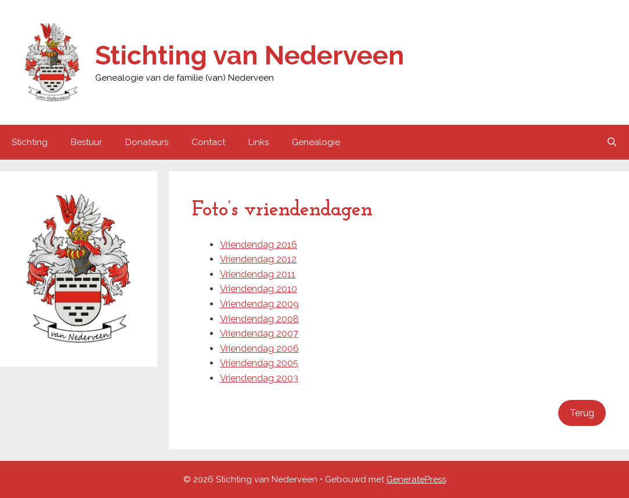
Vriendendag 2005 (259, 363)
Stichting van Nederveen (249, 55)
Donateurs (146, 142)
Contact (208, 142)
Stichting (30, 142)
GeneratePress (416, 479)
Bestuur (86, 142)
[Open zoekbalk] (612, 142)
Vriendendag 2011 (257, 274)
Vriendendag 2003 (259, 378)
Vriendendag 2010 (258, 288)
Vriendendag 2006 (259, 348)
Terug (582, 412)
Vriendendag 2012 (258, 259)
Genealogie (316, 142)
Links (258, 142)
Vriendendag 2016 (258, 244)
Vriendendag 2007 (259, 333)
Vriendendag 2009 (259, 303)
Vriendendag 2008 (259, 318)
